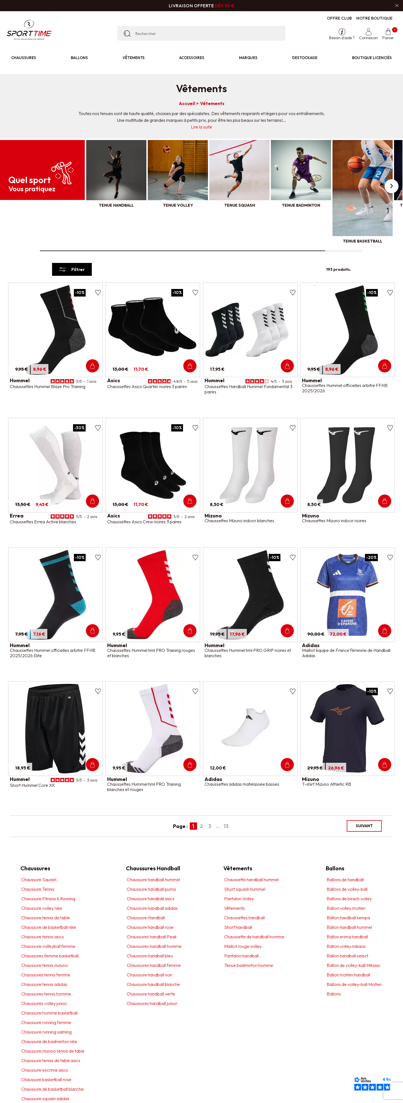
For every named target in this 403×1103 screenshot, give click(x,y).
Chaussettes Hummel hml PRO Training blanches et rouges (144, 786)
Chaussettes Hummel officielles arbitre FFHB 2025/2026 (345, 388)
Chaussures (23, 57)
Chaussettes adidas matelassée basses (242, 784)
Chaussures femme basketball (50, 956)
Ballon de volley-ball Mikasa (353, 965)
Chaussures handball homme (154, 946)
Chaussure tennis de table (45, 917)
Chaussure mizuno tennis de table (53, 1051)
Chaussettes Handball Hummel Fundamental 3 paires (248, 389)
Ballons (79, 57)
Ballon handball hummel (349, 927)
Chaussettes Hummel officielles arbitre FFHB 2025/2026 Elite (52, 652)
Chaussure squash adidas (45, 1098)
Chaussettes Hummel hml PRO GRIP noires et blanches (248, 652)
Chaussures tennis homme (46, 994)
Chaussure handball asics (150, 898)
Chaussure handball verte (151, 994)
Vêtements (134, 57)
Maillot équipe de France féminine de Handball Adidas (346, 652)
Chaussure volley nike (41, 908)
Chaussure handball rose (150, 927)
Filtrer (72, 269)
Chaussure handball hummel (153, 879)
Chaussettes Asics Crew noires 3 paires (144, 521)
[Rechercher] (201, 33)
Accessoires (191, 57)
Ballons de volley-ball (347, 889)
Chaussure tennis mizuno (44, 965)
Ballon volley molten (346, 908)
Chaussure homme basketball (49, 1013)
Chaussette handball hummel (251, 879)
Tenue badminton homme (248, 965)
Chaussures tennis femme (45, 975)
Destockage (304, 57)
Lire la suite (201, 127)
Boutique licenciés (372, 57)
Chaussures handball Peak (152, 936)
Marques (248, 57)
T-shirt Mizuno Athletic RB (326, 784)
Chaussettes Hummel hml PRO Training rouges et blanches (151, 652)
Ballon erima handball (347, 936)
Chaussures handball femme (154, 965)
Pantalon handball (241, 956)
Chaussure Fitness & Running (48, 898)
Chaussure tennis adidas (44, 984)
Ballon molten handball (348, 975)
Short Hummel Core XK (32, 785)
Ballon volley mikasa (346, 946)
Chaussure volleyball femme (48, 946)
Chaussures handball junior (152, 1003)
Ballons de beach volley (349, 898)
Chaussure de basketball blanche (52, 1089)
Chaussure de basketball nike (48, 927)
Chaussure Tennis (37, 889)
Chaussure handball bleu (150, 956)
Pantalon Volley (239, 898)
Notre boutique (374, 18)
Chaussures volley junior (44, 1003)
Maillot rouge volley (243, 946)
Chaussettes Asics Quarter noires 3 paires (147, 386)
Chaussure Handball (146, 917)
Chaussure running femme (46, 1022)
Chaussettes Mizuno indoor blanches (239, 520)
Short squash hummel (244, 889)
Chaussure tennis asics (42, 936)
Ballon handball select (347, 956)
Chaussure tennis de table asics (50, 1060)
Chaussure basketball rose (46, 1079)
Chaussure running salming (46, 1032)
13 (226, 826)
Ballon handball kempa (348, 917)
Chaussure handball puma (151, 889)
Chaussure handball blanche (153, 984)
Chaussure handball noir (149, 975)
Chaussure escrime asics (44, 1070)
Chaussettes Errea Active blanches (43, 521)
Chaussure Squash (39, 879)
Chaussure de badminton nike (49, 1041)
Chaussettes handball (244, 917)
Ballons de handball (345, 879)
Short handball (238, 927)
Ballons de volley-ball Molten (354, 984)
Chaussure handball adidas (152, 908)
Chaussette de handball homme (254, 936)
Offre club (339, 18)
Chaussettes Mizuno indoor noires (334, 520)
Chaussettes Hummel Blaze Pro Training (47, 386)
